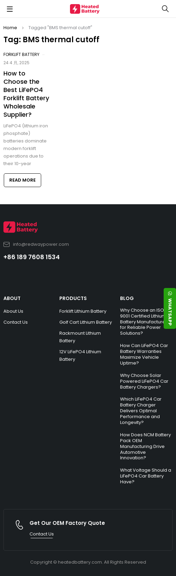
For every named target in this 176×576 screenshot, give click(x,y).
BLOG (127, 298)
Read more (22, 180)
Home (10, 27)
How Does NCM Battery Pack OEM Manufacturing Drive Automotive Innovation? (145, 446)
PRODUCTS (73, 298)
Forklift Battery (21, 54)
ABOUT (12, 298)
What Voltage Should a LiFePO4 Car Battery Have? (145, 476)
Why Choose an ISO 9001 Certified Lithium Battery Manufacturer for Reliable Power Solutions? (143, 322)
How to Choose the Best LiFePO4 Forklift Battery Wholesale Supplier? (26, 94)
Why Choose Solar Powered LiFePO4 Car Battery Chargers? (144, 381)
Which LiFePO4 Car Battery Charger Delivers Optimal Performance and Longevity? (141, 411)
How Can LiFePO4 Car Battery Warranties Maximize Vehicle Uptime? (144, 354)
